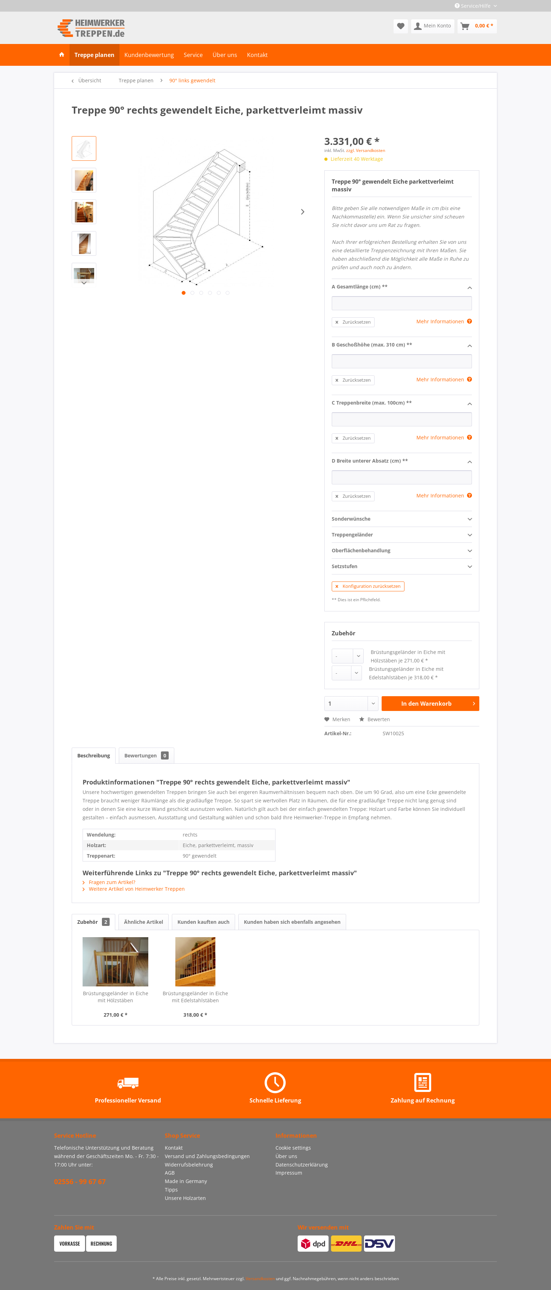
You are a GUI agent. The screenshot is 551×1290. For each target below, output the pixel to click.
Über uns (286, 1156)
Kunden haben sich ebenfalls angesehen (292, 922)
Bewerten (374, 719)
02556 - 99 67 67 (80, 1181)
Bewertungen (146, 755)
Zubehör (93, 922)
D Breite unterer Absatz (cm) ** (402, 461)
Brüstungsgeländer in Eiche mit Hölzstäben (115, 997)
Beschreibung (93, 755)
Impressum (289, 1172)
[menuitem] (401, 26)
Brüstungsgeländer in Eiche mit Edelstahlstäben (195, 997)
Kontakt (174, 1147)
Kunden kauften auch (203, 922)
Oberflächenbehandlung (402, 551)
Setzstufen (402, 567)
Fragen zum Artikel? (109, 882)
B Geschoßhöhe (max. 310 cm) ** (402, 345)
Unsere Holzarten (185, 1198)
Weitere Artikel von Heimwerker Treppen (134, 888)
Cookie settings (293, 1147)
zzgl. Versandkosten (365, 150)
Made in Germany (186, 1181)
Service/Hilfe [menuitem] (473, 5)
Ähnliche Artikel (143, 922)
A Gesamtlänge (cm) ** (402, 287)
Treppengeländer (402, 535)
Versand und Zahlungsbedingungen (207, 1156)
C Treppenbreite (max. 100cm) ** (402, 403)
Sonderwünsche (402, 519)
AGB (170, 1172)
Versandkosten (260, 1279)
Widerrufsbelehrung (189, 1164)
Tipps (171, 1189)
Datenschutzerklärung (302, 1164)
